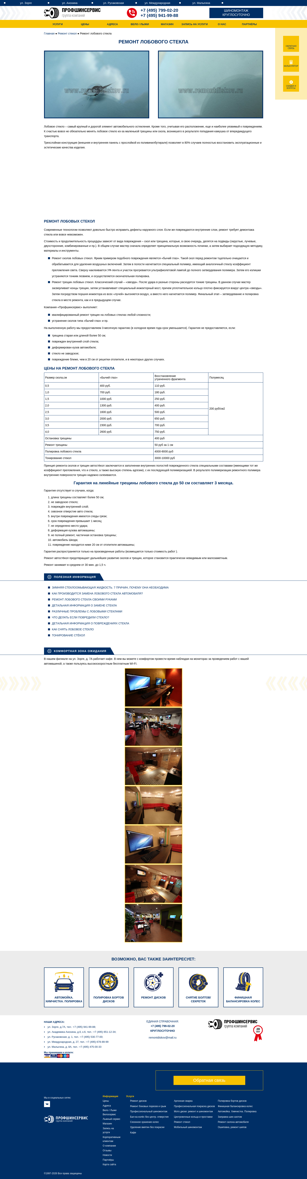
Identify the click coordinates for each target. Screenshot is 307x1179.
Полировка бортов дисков (232, 1101)
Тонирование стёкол (68, 635)
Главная (49, 33)
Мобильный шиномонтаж (188, 1127)
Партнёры (249, 24)
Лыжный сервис (111, 1119)
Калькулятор (291, 65)
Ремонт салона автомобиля (233, 1122)
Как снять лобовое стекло (73, 629)
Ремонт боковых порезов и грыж (148, 1106)
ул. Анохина (69, 3)
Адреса (112, 24)
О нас (222, 24)
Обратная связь (209, 1080)
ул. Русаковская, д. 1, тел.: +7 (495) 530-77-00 (75, 1036)
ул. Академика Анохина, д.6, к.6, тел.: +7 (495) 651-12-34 (82, 1031)
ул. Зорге (26, 3)
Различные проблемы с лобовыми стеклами (87, 611)
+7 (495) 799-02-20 (159, 10)
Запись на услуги (194, 24)
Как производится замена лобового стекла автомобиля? (97, 593)
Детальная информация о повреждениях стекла (90, 623)
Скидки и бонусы (291, 86)
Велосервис (109, 1114)
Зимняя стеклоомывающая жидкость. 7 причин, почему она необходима (110, 587)
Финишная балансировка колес (235, 1106)
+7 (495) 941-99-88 (159, 15)
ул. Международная (157, 3)
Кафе (133, 1132)
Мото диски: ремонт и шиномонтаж (193, 1111)
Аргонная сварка (183, 1101)
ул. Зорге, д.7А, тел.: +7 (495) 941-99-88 (71, 1026)
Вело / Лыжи (140, 24)
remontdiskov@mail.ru (163, 1037)
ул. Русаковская (113, 3)
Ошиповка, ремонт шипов (232, 1127)
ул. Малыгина (201, 3)
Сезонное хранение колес (144, 1122)
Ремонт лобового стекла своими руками (84, 599)
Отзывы (107, 1150)
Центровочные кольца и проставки (193, 1116)
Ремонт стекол (67, 33)
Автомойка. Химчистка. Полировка (237, 1111)
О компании (109, 1145)
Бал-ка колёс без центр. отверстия (149, 1116)
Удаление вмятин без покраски (147, 1127)
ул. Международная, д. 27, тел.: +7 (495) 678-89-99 (78, 1041)
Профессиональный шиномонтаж (148, 1111)
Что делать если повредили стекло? (80, 617)
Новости (107, 1155)
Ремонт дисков (138, 1101)
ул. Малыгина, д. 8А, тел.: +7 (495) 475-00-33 (74, 1046)
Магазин (167, 24)
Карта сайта (109, 1164)
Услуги (58, 24)
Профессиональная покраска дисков (194, 1106)
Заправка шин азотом (230, 1116)
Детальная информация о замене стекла (84, 605)
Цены (85, 24)
